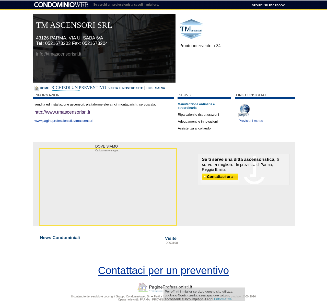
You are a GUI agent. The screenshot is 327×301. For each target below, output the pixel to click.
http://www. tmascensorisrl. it (62, 112)
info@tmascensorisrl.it (58, 54)
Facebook (277, 5)
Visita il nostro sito (125, 88)
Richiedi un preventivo (78, 87)
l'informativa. (223, 299)
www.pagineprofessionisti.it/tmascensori (63, 121)
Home (44, 88)
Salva (160, 88)
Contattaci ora (220, 176)
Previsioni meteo (251, 121)
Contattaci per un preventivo (163, 270)
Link (149, 88)
